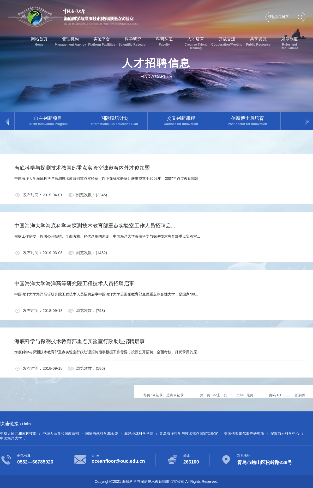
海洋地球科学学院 (138, 433)
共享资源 (258, 41)
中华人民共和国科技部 (18, 433)
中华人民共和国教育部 (61, 433)
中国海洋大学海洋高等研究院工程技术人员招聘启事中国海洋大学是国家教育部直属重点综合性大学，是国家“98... (106, 294)
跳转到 (300, 395)
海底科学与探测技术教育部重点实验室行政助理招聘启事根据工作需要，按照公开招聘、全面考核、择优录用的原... (107, 352)
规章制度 (289, 43)
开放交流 (227, 41)
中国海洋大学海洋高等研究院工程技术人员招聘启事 (74, 283)
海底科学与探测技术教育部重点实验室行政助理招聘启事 (79, 341)
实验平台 (101, 41)
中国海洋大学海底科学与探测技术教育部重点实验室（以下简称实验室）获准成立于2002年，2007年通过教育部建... (108, 178)
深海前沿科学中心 (284, 433)
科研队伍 (164, 41)
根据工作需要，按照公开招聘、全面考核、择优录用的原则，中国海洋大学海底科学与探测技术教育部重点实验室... (107, 236)
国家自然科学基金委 (101, 433)
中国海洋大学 (11, 438)
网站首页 (39, 41)
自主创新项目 (48, 121)
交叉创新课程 (181, 121)
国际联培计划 (114, 121)
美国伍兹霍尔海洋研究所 (244, 433)
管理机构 (70, 41)
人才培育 (195, 43)
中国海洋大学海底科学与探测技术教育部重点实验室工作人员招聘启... (94, 225)
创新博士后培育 (247, 121)
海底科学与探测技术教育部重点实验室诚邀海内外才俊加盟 (82, 168)
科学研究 (133, 41)
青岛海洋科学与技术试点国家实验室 (188, 433)
